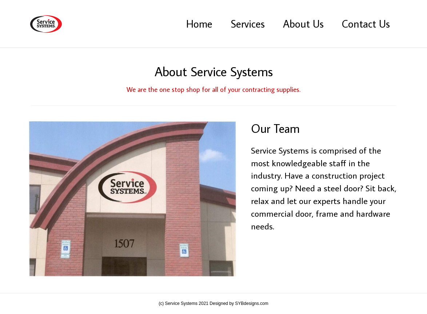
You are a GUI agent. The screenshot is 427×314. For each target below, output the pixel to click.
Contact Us (366, 23)
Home (199, 23)
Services (248, 23)
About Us (303, 23)
